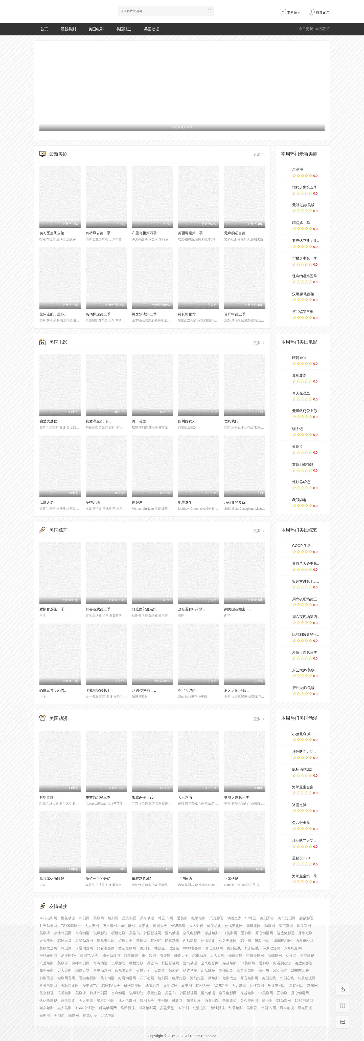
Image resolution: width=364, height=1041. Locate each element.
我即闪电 (299, 500)
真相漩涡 (299, 375)
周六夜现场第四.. (305, 617)
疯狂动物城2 (142, 879)
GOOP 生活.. (302, 546)
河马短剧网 (286, 918)
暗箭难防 (299, 358)
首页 (44, 29)
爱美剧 (182, 918)
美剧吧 (145, 948)
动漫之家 (234, 918)
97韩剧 (250, 918)
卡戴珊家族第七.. (99, 690)
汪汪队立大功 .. (304, 752)
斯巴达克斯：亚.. (305, 241)
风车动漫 (147, 918)
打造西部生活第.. (145, 609)
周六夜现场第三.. (305, 599)
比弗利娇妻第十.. (305, 634)
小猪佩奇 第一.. (304, 734)
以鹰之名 (46, 502)
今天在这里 (301, 393)
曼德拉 (297, 446)
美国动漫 (151, 29)
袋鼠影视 (306, 918)
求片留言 (290, 12)
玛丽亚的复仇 (234, 502)
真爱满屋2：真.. (98, 421)
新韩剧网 (253, 926)
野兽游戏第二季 (98, 609)
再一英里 (139, 421)
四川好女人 (187, 421)
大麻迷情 (185, 797)
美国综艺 (123, 29)
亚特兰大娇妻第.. (305, 563)
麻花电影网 (48, 918)
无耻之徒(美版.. (304, 205)
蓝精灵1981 (301, 858)
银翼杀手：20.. (143, 797)
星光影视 (129, 918)
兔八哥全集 (301, 823)
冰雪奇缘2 (300, 805)
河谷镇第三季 (302, 312)
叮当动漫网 (108, 1008)
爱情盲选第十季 (51, 609)
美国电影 (96, 29)
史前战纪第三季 (98, 797)
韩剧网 (84, 918)
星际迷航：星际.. (52, 314)
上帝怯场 (231, 879)
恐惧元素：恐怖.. (52, 690)
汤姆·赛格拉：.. (144, 690)
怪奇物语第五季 (304, 276)
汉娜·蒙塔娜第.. (304, 294)
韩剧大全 (181, 955)
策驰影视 (216, 918)
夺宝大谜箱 (187, 690)
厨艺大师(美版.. (236, 690)
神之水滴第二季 (144, 314)
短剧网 (113, 918)
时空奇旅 (46, 797)
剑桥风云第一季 (98, 233)
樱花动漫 (68, 918)
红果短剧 (198, 918)
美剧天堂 (267, 918)
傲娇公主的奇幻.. (99, 879)
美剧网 (98, 918)
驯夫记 (297, 429)
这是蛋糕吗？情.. (191, 609)
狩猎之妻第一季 (304, 258)
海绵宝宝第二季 (304, 876)
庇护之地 (93, 502)
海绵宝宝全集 (302, 787)
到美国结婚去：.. (237, 609)
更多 (259, 155)
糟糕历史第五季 (304, 187)
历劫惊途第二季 (98, 314)
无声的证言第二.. (237, 233)
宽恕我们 (231, 421)
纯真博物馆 (187, 314)
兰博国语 (185, 879)
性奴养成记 (301, 482)
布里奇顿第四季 (144, 233)
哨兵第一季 (301, 223)
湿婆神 (297, 169)
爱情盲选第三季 (304, 652)
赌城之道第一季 (236, 797)
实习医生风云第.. (52, 233)
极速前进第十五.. (305, 581)
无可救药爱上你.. (305, 411)
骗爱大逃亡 (48, 421)
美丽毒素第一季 (190, 233)
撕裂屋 (137, 502)
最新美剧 (68, 29)
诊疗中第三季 (234, 314)
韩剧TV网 (165, 918)
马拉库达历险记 (51, 879)
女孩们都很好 (302, 464)
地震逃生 (185, 502)
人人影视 (217, 955)
